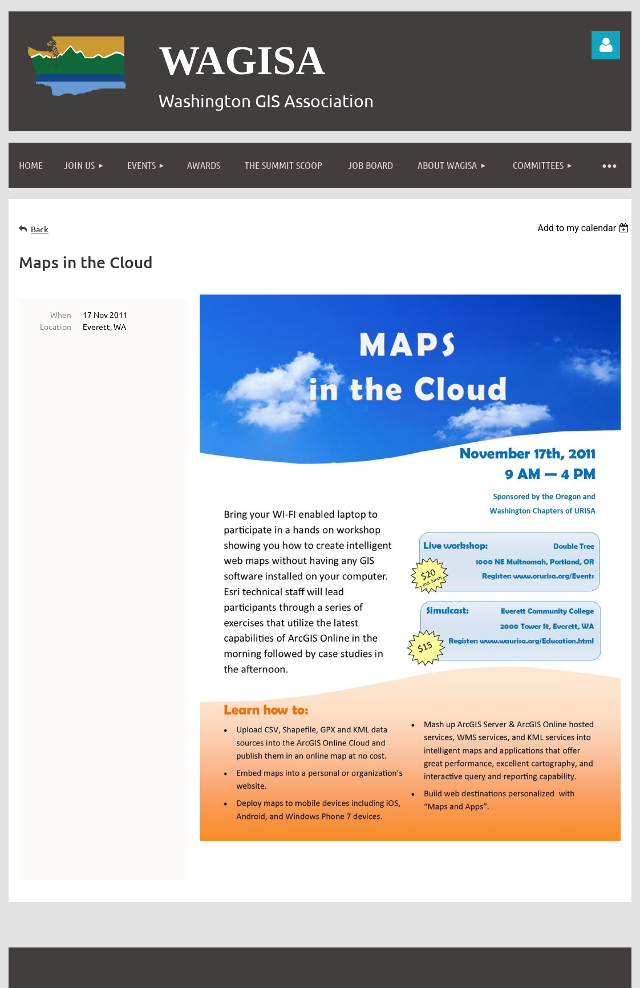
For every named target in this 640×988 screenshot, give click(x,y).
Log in (606, 45)
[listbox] (584, 228)
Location (55, 326)
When (60, 314)
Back (39, 229)
